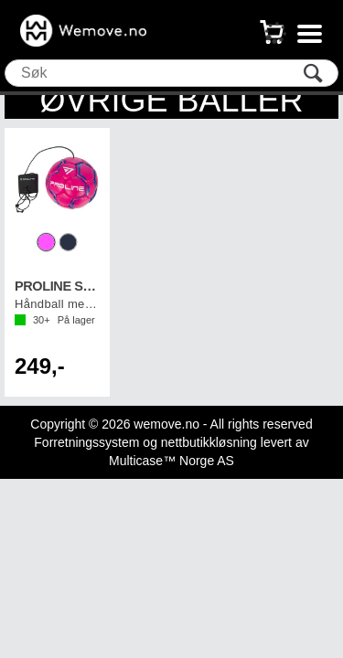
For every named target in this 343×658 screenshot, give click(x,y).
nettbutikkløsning (209, 442)
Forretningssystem (86, 442)
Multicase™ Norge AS (171, 460)
